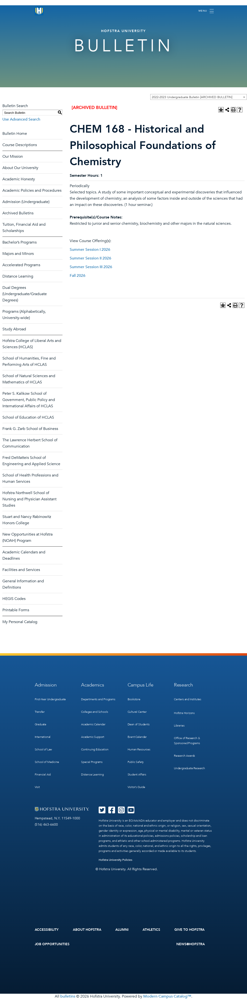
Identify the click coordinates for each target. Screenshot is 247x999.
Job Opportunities (52, 944)
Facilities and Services (21, 569)
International (43, 737)
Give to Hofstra (189, 929)
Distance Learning (17, 276)
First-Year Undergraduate (50, 699)
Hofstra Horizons (184, 713)
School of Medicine (47, 762)
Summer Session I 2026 (90, 249)
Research (183, 685)
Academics (92, 685)
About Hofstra (87, 929)
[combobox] (198, 97)
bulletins (67, 996)
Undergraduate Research (189, 768)
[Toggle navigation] (206, 11)
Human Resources (139, 749)
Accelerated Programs (21, 265)
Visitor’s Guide (136, 787)
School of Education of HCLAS (28, 417)
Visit (37, 787)
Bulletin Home (14, 133)
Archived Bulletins (18, 213)
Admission (46, 685)
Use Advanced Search (21, 119)
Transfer (40, 712)
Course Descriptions (19, 145)
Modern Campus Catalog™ (167, 996)
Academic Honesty (18, 179)
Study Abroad (14, 329)
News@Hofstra (190, 944)
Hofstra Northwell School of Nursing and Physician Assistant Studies (29, 499)
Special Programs (92, 762)
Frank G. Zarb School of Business (30, 428)
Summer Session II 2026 (90, 258)
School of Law (43, 749)
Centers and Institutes (187, 699)
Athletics (151, 929)
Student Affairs (137, 774)
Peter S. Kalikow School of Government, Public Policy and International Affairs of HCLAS (28, 400)
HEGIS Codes (14, 598)
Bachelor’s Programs (19, 242)
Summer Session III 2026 (91, 267)
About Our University (20, 167)
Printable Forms (15, 610)
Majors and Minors (18, 253)
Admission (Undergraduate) (25, 201)
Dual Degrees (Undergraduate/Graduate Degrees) (24, 294)
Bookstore (134, 699)
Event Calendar (137, 737)
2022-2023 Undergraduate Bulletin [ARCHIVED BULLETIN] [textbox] (192, 97)
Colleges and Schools (94, 712)
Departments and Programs (98, 699)
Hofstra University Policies (115, 860)
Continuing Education (94, 749)
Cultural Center (137, 712)
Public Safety (136, 762)
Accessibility (47, 929)
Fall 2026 (77, 275)
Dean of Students (139, 724)
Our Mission (12, 156)
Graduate (41, 724)
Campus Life (140, 685)
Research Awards (184, 756)
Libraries (179, 725)
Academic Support (92, 737)
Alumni (122, 929)
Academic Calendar (93, 724)
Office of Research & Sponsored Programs (187, 740)
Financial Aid (43, 774)
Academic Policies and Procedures (32, 190)
